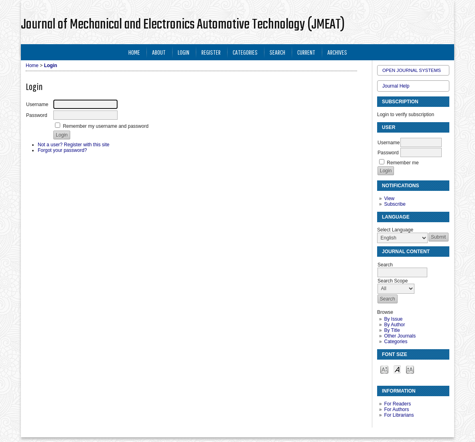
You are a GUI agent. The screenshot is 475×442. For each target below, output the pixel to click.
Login (183, 52)
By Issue (393, 319)
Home (134, 52)
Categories (395, 341)
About (159, 52)
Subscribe (394, 204)
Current (306, 52)
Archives (337, 52)
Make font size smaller (384, 369)
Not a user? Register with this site (74, 144)
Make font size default (397, 369)
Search (277, 52)
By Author (394, 324)
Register (211, 52)
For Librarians (399, 415)
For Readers (397, 404)
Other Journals (400, 336)
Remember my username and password (105, 126)
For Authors (396, 409)
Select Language (395, 230)
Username (389, 142)
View (389, 198)
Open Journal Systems (411, 70)
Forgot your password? (62, 150)
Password (388, 153)
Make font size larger (410, 369)
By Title (392, 330)
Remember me (402, 163)
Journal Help (395, 86)
